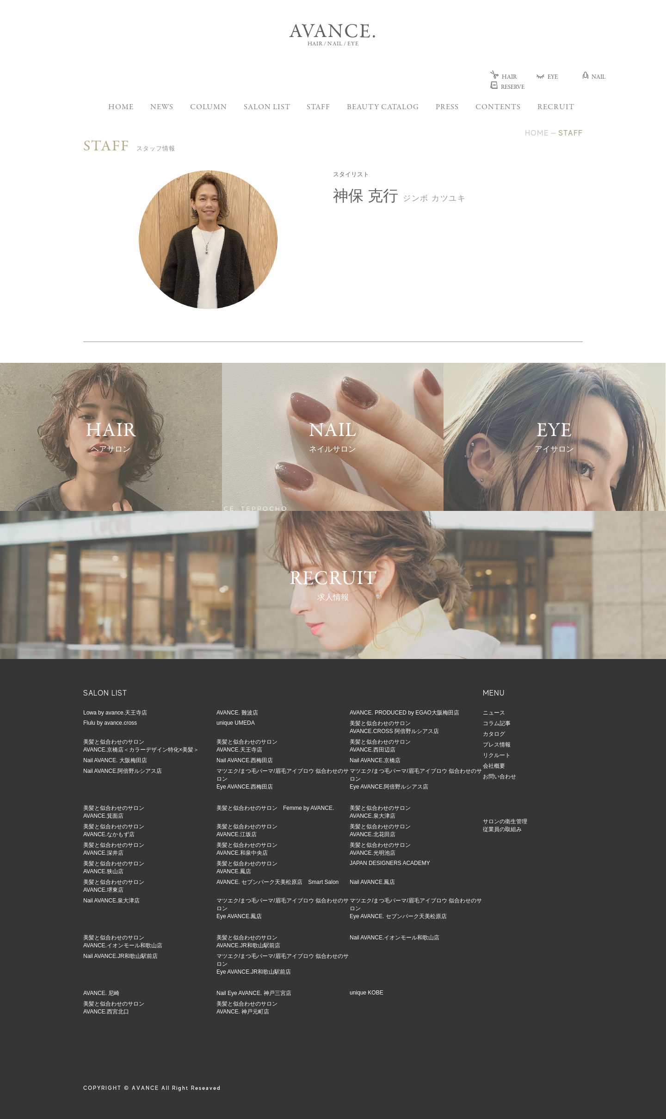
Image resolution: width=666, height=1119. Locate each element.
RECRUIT (555, 108)
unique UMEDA (235, 723)
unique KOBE (366, 992)
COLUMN (208, 108)
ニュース (494, 712)
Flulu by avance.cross (110, 723)
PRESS (447, 108)
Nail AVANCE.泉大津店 (111, 900)
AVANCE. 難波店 (237, 712)
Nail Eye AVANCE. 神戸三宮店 (253, 993)
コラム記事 (497, 723)
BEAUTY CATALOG (383, 108)
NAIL (594, 78)
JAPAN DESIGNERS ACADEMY (390, 863)
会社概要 (494, 766)
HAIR (503, 78)
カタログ (494, 734)
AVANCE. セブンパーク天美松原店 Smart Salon (277, 882)
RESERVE (507, 88)
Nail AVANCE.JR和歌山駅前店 (120, 956)
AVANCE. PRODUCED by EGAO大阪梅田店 (404, 712)
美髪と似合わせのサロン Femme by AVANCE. (275, 808)
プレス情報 (497, 744)
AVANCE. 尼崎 (101, 993)
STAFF (318, 108)
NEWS (161, 108)
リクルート (497, 755)
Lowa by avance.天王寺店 (115, 712)
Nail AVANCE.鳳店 (372, 882)
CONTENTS (498, 108)
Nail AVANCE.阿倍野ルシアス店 (122, 771)
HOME (121, 108)
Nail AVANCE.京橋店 (375, 760)
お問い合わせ (499, 776)
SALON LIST (267, 108)
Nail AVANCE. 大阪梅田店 (115, 760)
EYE (547, 78)
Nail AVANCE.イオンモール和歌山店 (394, 937)
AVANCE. (333, 33)
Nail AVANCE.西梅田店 (244, 760)
